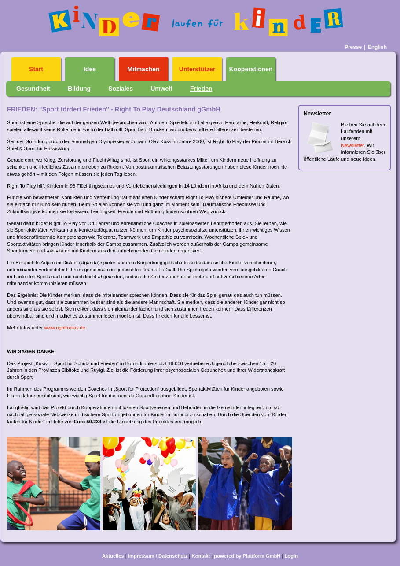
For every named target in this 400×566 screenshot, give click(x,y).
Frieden (201, 88)
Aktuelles (113, 556)
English (377, 47)
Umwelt (161, 88)
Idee (90, 69)
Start (36, 69)
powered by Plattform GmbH (247, 556)
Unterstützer (197, 69)
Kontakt (201, 556)
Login (291, 556)
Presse (353, 47)
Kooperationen (251, 69)
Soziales (120, 88)
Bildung (79, 88)
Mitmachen (143, 69)
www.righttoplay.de (64, 327)
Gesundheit (33, 88)
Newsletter (352, 145)
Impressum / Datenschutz (158, 556)
